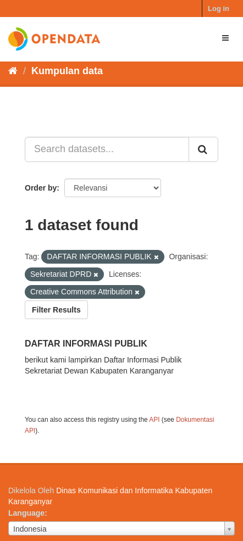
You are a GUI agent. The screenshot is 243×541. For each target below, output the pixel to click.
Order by (41, 187)
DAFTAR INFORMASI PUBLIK (86, 343)
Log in (218, 8)
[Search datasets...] (107, 149)
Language (26, 513)
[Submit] (203, 149)
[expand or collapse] (225, 38)
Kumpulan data (67, 70)
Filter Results (56, 309)
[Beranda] (13, 70)
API (154, 419)
